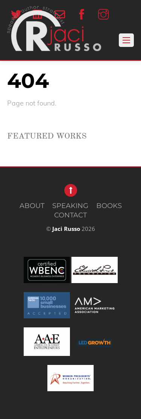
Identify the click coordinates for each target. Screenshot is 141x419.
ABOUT (32, 206)
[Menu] (126, 40)
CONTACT (70, 215)
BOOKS (109, 206)
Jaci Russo (66, 228)
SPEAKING (70, 206)
